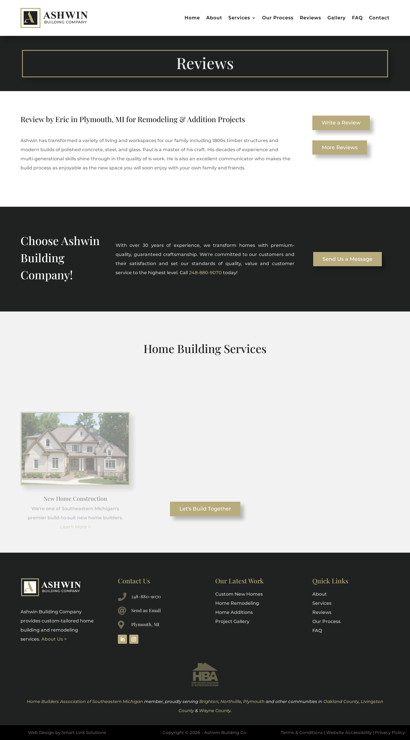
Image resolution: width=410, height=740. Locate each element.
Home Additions (234, 612)
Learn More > (75, 547)
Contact (379, 18)
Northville (230, 701)
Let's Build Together (205, 509)
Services (239, 18)
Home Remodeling (237, 603)
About (214, 18)
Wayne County (215, 710)
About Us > (54, 639)
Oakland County (341, 701)
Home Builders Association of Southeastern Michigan (85, 701)
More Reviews (340, 147)
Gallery (336, 18)
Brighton (208, 701)
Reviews (310, 18)
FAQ (357, 18)
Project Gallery (232, 621)
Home (192, 18)
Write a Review (341, 123)
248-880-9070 (205, 272)
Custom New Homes (239, 594)
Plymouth (254, 701)
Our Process (278, 18)
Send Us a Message (347, 259)
